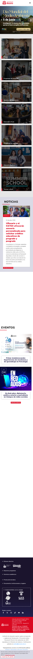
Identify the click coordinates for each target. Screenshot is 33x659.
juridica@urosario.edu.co (20, 644)
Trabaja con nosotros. (7, 566)
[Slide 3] (19, 32)
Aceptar (4, 657)
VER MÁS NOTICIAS (8, 267)
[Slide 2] (16, 32)
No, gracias (11, 657)
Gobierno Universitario (11, 650)
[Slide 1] (14, 32)
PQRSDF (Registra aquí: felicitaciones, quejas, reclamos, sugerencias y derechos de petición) (20, 628)
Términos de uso (17, 626)
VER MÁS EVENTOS (15, 402)
